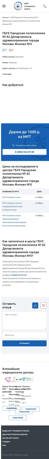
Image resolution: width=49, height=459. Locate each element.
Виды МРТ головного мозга (15, 431)
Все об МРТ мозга (10, 438)
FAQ (4, 445)
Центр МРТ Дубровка (5, 389)
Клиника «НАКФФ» (25, 387)
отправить (24, 343)
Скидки (6, 442)
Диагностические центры (14, 434)
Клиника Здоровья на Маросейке (12, 390)
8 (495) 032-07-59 (45, 6)
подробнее (30, 409)
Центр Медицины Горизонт (18, 389)
